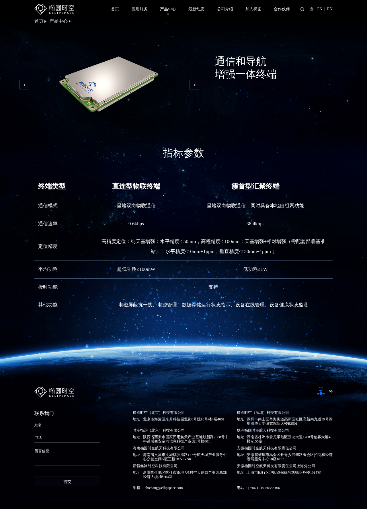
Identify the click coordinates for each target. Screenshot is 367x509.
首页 (115, 9)
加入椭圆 (253, 9)
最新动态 (196, 9)
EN (330, 9)
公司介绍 (225, 9)
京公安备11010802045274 (157, 498)
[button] (24, 84)
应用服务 (140, 9)
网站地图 (325, 498)
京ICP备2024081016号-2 (113, 498)
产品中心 (168, 10)
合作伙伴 (282, 9)
